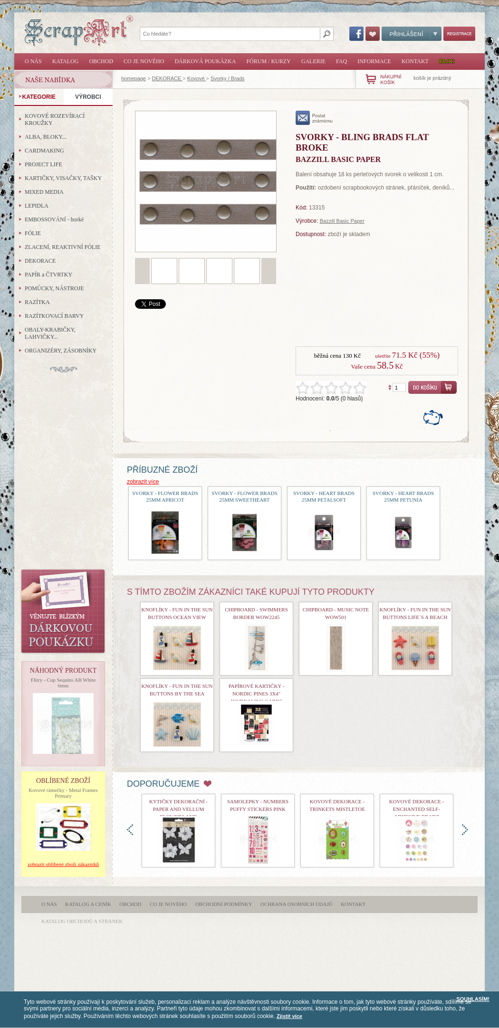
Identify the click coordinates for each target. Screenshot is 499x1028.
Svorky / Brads (228, 78)
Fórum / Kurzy (268, 61)
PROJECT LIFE (43, 164)
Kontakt (415, 61)
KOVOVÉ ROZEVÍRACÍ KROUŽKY (55, 119)
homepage (133, 78)
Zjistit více (289, 1016)
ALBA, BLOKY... (45, 136)
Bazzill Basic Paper (342, 221)
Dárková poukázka (205, 61)
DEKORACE (167, 78)
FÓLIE (33, 233)
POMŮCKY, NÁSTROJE (54, 288)
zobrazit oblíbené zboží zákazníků (63, 864)
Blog (447, 61)
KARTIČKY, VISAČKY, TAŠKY (63, 178)
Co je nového (144, 61)
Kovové (196, 78)
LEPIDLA (36, 205)
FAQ (341, 61)
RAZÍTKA (37, 302)
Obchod (101, 61)
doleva (130, 829)
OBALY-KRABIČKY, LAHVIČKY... (50, 333)
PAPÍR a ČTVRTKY (48, 274)
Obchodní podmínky (223, 904)
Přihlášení (411, 34)
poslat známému (314, 118)
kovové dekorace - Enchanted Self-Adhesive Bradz (416, 809)
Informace (374, 61)
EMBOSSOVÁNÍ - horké (54, 219)
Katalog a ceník (88, 904)
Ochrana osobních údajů (296, 904)
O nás (33, 61)
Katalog (65, 61)
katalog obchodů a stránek (82, 921)
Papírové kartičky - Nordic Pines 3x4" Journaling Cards (257, 693)
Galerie (313, 61)
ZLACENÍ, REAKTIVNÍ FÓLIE (63, 247)
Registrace (459, 34)
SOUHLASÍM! (472, 999)
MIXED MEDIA (44, 192)
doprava (465, 829)
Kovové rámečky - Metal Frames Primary (63, 793)
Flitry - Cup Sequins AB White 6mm (63, 682)
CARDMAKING (44, 150)
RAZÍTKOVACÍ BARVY (54, 316)
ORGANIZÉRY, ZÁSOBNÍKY (60, 350)
